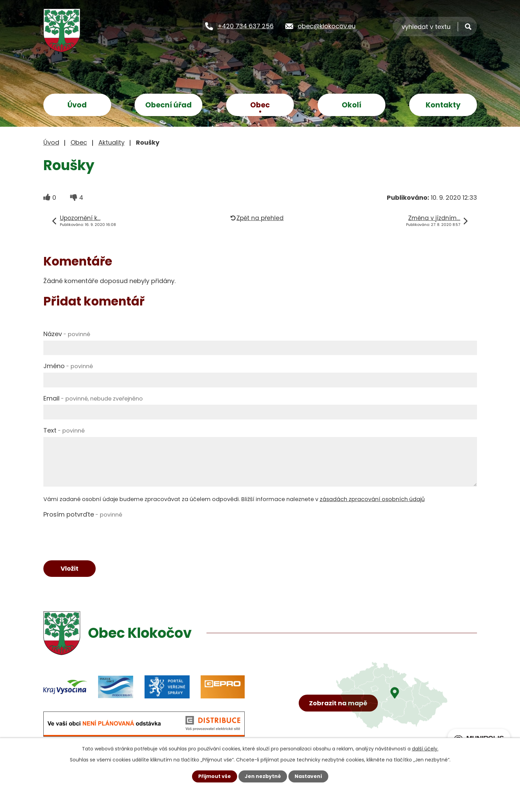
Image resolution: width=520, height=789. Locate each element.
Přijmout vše (214, 776)
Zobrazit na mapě (338, 703)
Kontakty (443, 105)
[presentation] (95, 534)
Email (93, 398)
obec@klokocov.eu (326, 26)
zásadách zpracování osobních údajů (372, 499)
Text (64, 430)
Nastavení (308, 776)
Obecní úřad (168, 105)
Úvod (77, 105)
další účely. (425, 748)
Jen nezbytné (263, 776)
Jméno (68, 366)
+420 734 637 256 (245, 26)
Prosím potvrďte (82, 514)
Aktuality (111, 142)
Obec (260, 105)
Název (66, 334)
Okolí (351, 105)
